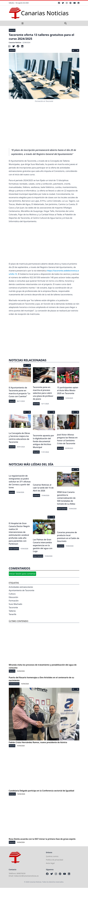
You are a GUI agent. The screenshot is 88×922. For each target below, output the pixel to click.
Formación (14, 600)
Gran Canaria (62, 509)
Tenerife (12, 30)
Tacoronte (13, 607)
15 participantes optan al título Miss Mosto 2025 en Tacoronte (67, 390)
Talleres (12, 611)
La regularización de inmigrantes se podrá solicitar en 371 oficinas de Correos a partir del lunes (20, 481)
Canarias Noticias (15, 42)
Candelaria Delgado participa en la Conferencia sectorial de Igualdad (41, 790)
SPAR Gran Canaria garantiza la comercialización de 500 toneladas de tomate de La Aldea (66, 498)
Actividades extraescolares (21, 587)
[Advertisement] (44, 128)
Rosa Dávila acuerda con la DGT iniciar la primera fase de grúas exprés (42, 839)
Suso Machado (15, 604)
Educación (13, 597)
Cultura (12, 593)
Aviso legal (50, 863)
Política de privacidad (54, 860)
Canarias (36, 495)
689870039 (21, 873)
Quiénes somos (52, 856)
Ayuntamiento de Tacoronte (21, 590)
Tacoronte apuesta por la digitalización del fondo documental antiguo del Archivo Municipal (43, 441)
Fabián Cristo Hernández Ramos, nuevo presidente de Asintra (38, 742)
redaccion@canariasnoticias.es (26, 876)
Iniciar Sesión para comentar (22, 573)
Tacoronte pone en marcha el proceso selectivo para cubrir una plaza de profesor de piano (43, 393)
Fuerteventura (14, 684)
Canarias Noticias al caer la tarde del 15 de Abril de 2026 (43, 487)
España (11, 492)
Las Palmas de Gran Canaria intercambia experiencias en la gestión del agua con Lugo (42, 545)
